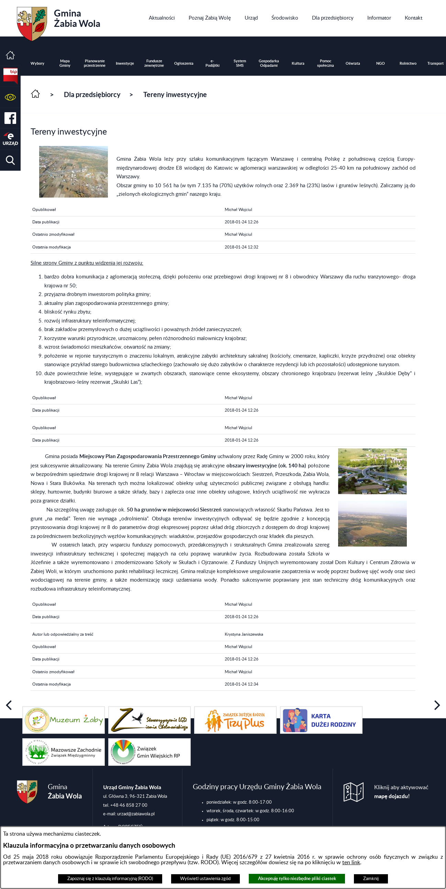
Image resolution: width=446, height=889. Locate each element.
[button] (10, 97)
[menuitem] (162, 18)
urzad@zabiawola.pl (136, 814)
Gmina (58, 21)
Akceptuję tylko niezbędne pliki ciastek (297, 878)
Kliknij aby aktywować (401, 792)
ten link (351, 862)
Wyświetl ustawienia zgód (205, 878)
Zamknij (371, 878)
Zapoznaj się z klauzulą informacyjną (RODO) (110, 878)
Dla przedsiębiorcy (92, 94)
